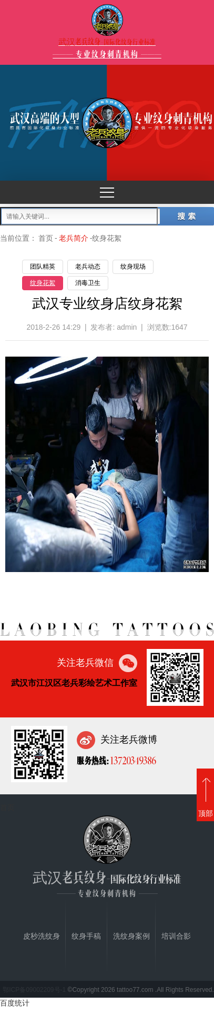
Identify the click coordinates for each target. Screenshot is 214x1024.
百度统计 (14, 1003)
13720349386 (132, 760)
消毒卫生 (87, 283)
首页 (45, 238)
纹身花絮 (42, 283)
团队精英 (42, 266)
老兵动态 (87, 266)
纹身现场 (133, 266)
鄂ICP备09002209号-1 (34, 989)
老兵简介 (73, 238)
